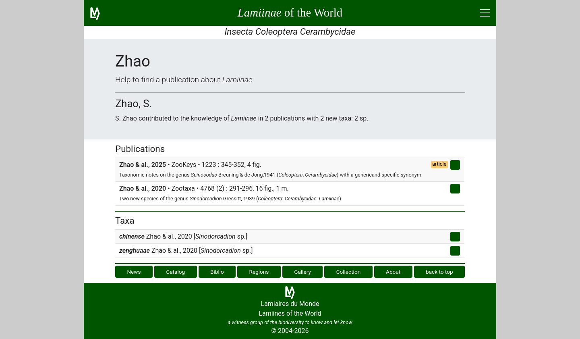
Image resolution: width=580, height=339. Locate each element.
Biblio (217, 271)
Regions (259, 271)
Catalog (175, 271)
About (393, 271)
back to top (439, 271)
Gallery (302, 271)
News (134, 271)
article (439, 164)
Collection (348, 271)
